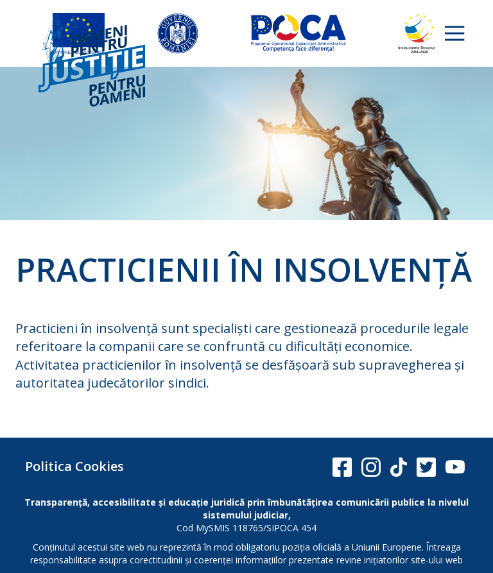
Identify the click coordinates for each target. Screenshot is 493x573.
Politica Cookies (74, 466)
